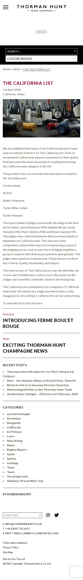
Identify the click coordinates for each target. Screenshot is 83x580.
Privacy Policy (11, 547)
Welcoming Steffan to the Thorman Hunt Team (39, 389)
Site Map (8, 552)
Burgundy (14, 422)
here (39, 303)
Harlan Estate (11, 185)
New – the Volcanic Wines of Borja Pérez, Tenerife (41, 380)
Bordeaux (14, 418)
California (9, 94)
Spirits (11, 458)
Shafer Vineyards (14, 200)
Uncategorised (17, 476)
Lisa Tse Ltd (18, 558)
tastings (12, 463)
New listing (14, 440)
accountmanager (19, 414)
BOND (7, 193)
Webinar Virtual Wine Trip (25, 481)
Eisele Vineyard (12, 215)
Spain (11, 454)
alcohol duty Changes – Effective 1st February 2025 (42, 394)
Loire (10, 436)
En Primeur (14, 431)
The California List (28, 83)
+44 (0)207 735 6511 (18, 528)
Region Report (17, 449)
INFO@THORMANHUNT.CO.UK (23, 524)
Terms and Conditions (15, 542)
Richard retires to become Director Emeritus (38, 385)
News (7, 69)
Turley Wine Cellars (15, 208)
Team (11, 467)
